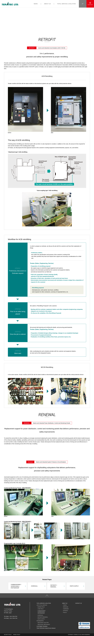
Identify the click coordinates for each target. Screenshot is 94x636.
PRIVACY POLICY (16, 634)
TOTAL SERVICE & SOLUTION (44, 603)
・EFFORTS (65, 610)
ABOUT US (64, 603)
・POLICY (64, 612)
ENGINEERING (40, 620)
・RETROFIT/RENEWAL (42, 617)
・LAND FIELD (40, 608)
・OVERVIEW (65, 608)
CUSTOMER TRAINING (42, 626)
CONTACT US (78, 603)
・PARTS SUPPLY (41, 619)
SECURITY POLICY (8, 634)
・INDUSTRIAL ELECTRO (43, 622)
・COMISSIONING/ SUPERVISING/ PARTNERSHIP (41, 612)
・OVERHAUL (40, 615)
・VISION (64, 605)
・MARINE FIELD (41, 607)
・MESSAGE (65, 607)
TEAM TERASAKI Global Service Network (46, 628)
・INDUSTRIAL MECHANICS (43, 624)
